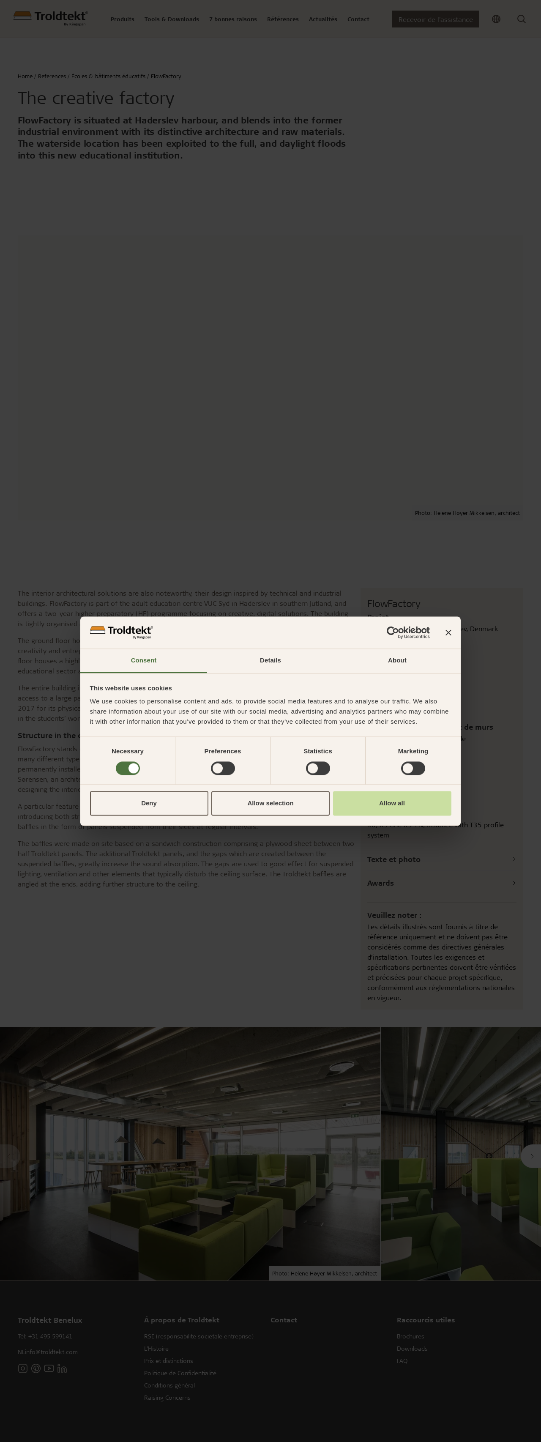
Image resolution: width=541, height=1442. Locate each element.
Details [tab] (270, 660)
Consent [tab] (144, 660)
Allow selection (270, 803)
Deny (149, 803)
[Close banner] (448, 632)
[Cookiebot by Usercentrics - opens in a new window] (393, 632)
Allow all (392, 803)
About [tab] (397, 660)
